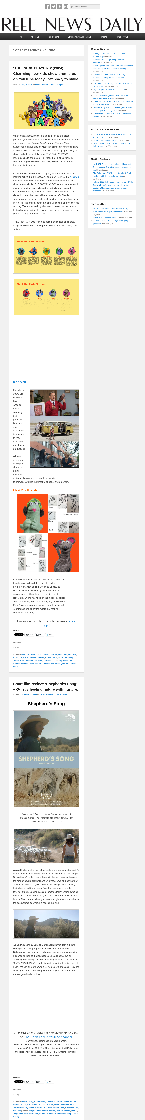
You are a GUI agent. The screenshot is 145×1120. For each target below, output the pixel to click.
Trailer (16, 661)
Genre (16, 658)
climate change (63, 1111)
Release (32, 658)
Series (48, 658)
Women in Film (71, 1108)
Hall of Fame (53, 37)
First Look (62, 655)
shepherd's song (64, 1114)
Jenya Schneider (20, 1114)
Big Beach (63, 661)
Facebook (47, 6)
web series (55, 664)
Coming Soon (36, 655)
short (60, 658)
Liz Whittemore (41, 84)
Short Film (64, 1105)
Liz (21, 658)
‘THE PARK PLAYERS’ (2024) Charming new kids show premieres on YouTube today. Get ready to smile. (46, 73)
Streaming (68, 658)
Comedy (25, 655)
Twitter (53, 6)
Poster (34, 1105)
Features (53, 655)
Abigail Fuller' (35, 1111)
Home (19, 37)
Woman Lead (58, 1108)
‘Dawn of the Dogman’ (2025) (105, 140)
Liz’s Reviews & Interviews (79, 37)
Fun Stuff (72, 655)
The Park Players (42, 664)
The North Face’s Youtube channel (48, 1037)
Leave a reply (57, 84)
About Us (35, 37)
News (25, 658)
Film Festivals (122, 37)
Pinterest (59, 6)
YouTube (47, 661)
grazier (74, 1111)
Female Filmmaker (64, 1102)
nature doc (33, 1114)
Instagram (66, 6)
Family (45, 655)
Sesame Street (27, 664)
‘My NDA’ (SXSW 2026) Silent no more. (109, 89)
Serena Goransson (47, 1114)
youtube (64, 664)
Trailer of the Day (20, 1108)
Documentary (27, 1102)
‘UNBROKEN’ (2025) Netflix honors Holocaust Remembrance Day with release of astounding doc (112, 167)
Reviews (103, 37)
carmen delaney (49, 1111)
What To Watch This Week (31, 661)
